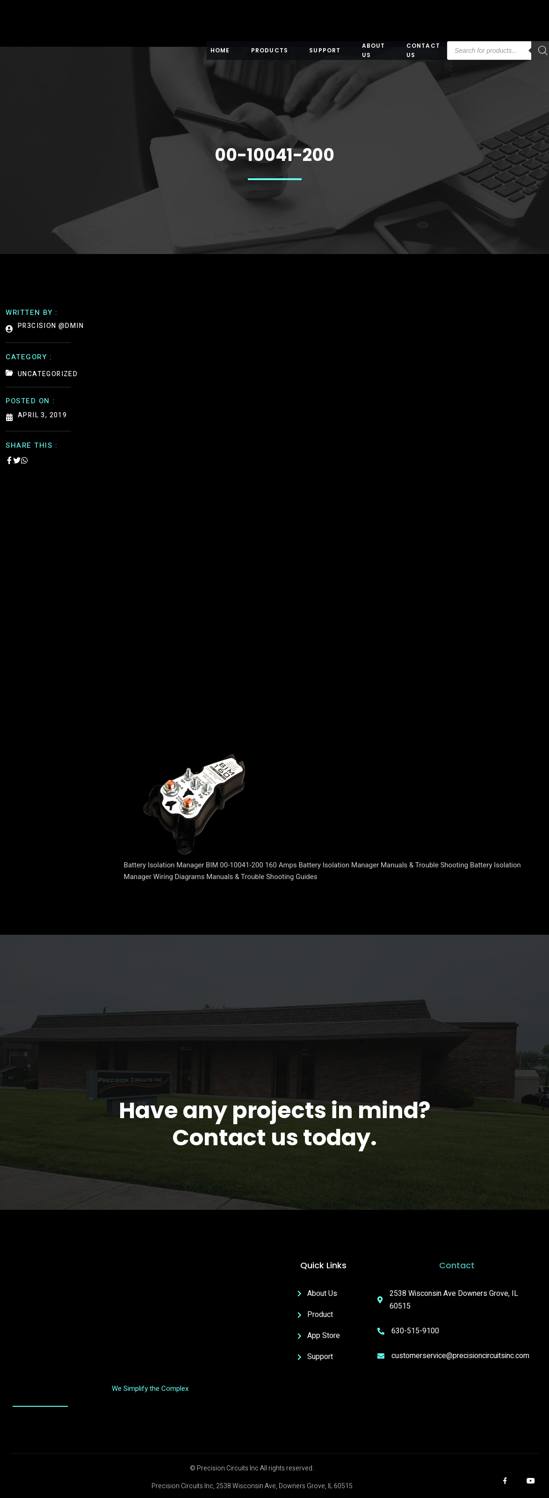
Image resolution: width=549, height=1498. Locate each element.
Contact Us (423, 51)
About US (373, 51)
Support (324, 50)
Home (220, 50)
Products (270, 50)
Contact (457, 1265)
